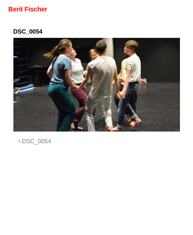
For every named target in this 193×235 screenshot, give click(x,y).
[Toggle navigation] (176, 9)
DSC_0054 (34, 141)
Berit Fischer (27, 9)
